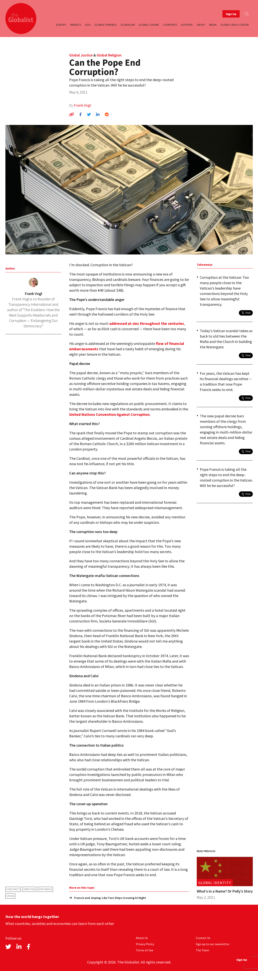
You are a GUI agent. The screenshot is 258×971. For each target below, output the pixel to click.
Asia (88, 24)
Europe (61, 24)
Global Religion (109, 55)
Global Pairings (106, 24)
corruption (29, 889)
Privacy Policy (145, 944)
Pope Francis (45, 889)
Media (213, 24)
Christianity (13, 889)
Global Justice (81, 55)
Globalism (128, 24)
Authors (187, 24)
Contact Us (203, 938)
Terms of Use (144, 950)
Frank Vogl (82, 105)
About (201, 24)
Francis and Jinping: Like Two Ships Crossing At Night (107, 898)
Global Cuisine (149, 24)
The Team (202, 950)
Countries (170, 24)
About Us (142, 938)
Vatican (10, 895)
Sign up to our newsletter (212, 944)
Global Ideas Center (235, 24)
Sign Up (231, 14)
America (75, 24)
